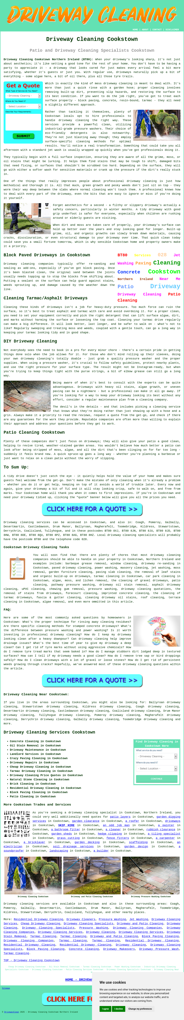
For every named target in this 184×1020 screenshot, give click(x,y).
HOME (135, 29)
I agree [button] (105, 1009)
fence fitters (117, 838)
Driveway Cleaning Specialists (88, 923)
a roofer (132, 821)
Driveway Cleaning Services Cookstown (49, 732)
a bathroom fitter (65, 829)
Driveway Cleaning (100, 932)
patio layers (120, 816)
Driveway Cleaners (81, 919)
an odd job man (116, 825)
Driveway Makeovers (119, 949)
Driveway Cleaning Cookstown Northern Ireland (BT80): (48, 59)
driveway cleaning (158, 719)
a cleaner (113, 829)
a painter (166, 825)
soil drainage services (73, 846)
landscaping (58, 850)
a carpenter (165, 838)
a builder (101, 850)
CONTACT (157, 29)
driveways (172, 821)
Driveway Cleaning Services (60, 932)
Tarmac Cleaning (43, 936)
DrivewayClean (11, 1012)
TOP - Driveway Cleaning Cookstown (32, 960)
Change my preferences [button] (140, 1009)
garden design (136, 846)
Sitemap (6, 988)
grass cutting (68, 838)
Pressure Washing (112, 919)
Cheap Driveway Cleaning (40, 923)
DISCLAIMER (172, 29)
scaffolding (138, 842)
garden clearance (85, 821)
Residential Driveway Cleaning (38, 919)
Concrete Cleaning (84, 949)
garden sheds (61, 833)
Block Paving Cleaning (160, 936)
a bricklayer (34, 842)
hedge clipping (110, 833)
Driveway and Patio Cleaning (140, 923)
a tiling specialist (164, 833)
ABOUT (145, 29)
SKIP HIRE (66, 825)
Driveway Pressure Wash (159, 949)
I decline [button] (118, 1009)
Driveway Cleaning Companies (137, 927)
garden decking (87, 842)
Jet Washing (138, 919)
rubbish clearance (160, 829)
